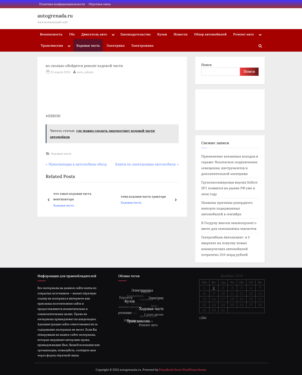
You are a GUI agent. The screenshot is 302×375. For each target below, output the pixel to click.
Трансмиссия (52, 45)
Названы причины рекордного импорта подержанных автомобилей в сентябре (227, 208)
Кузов (162, 34)
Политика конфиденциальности (62, 4)
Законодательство (135, 34)
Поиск (206, 64)
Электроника (142, 45)
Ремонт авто (243, 34)
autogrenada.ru (55, 15)
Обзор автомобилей (210, 34)
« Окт (202, 317)
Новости (181, 34)
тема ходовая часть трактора (143, 196)
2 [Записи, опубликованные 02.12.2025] (214, 288)
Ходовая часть (88, 45)
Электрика (115, 45)
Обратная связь (100, 4)
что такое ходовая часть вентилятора (72, 196)
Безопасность (51, 34)
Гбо (72, 34)
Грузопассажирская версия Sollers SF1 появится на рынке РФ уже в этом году (229, 188)
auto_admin (85, 71)
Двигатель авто (94, 34)
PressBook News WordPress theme (182, 370)
